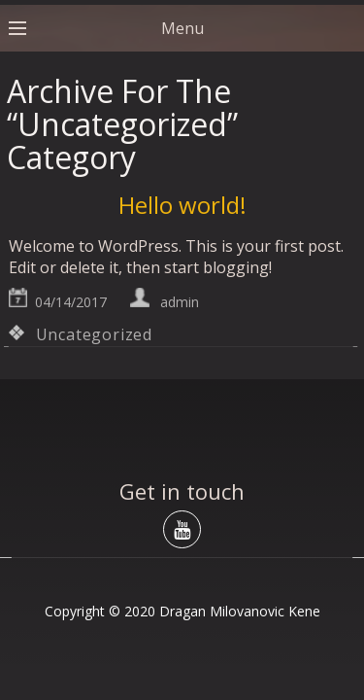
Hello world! (182, 205)
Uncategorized (94, 334)
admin (179, 302)
